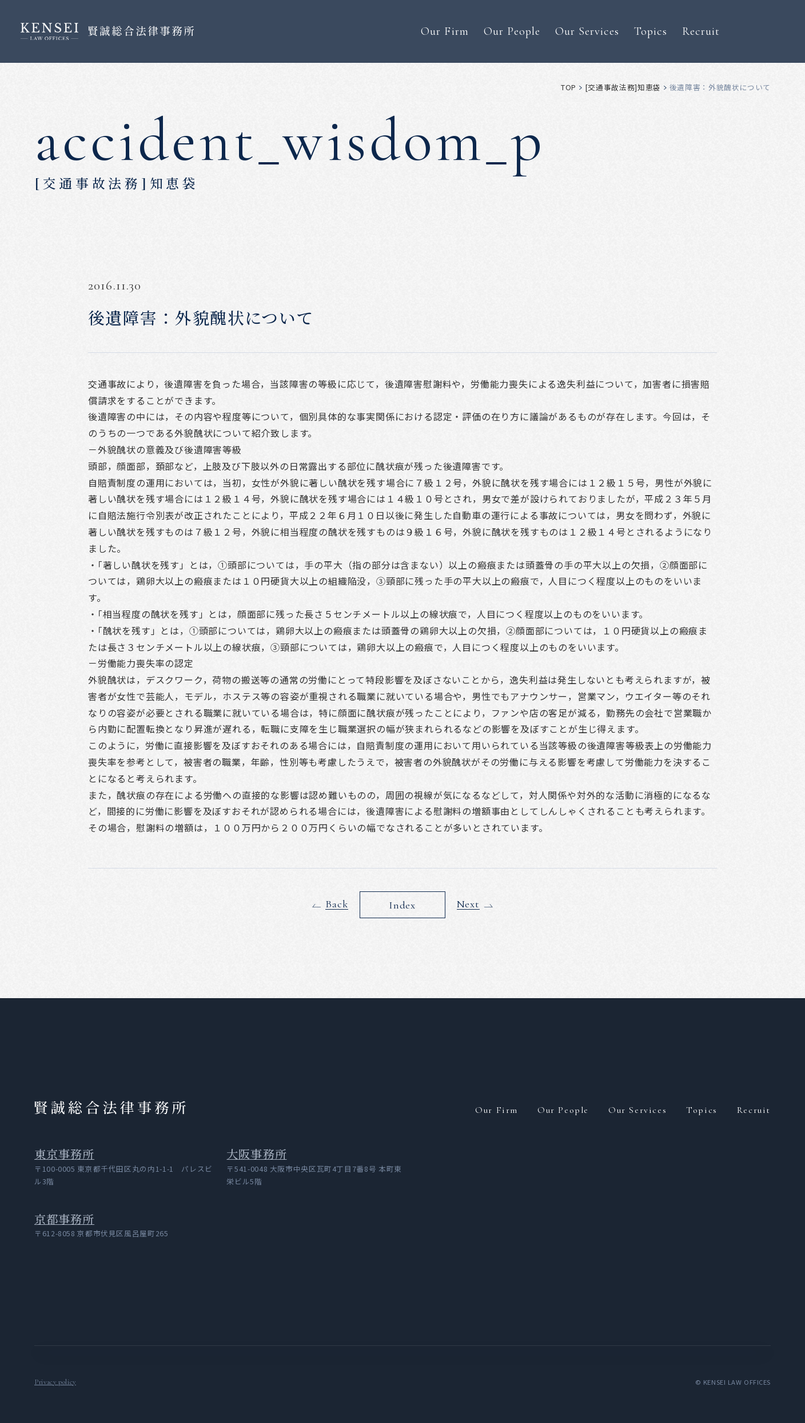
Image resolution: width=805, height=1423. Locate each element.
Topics (650, 31)
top (568, 87)
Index (402, 904)
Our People (512, 31)
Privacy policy (55, 1381)
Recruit (701, 31)
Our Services (587, 31)
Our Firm (444, 31)
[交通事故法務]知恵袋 (623, 87)
